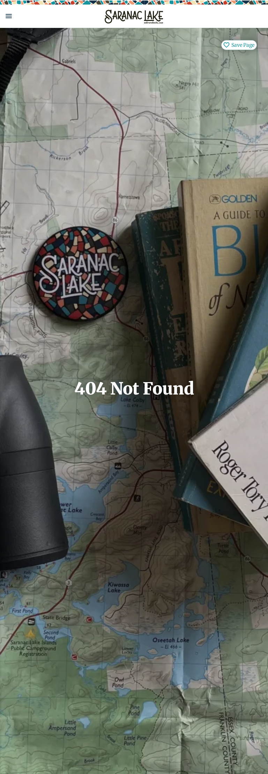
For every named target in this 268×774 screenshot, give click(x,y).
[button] (50, 16)
